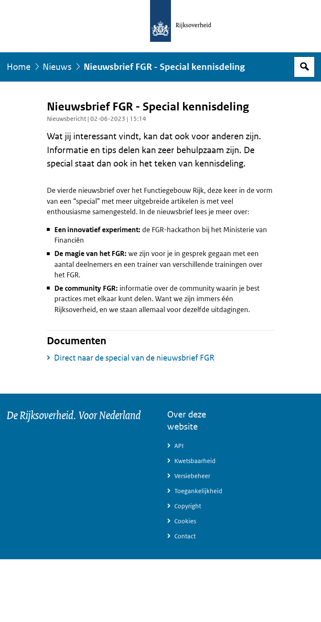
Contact (185, 536)
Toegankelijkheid (198, 491)
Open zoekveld (304, 67)
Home (19, 66)
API (178, 446)
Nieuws (57, 66)
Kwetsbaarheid (195, 461)
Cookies (185, 521)
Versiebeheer (192, 476)
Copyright (187, 506)
